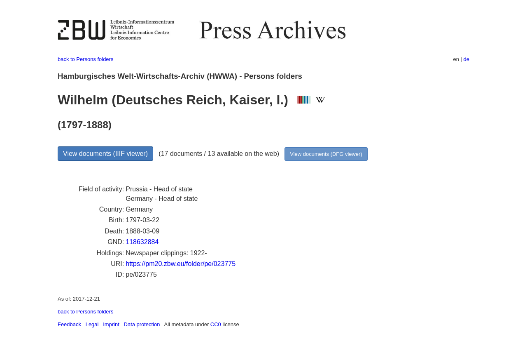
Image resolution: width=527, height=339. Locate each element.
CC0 (215, 324)
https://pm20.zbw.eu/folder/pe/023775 (181, 263)
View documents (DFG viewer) (326, 154)
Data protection (142, 324)
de (466, 59)
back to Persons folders (85, 59)
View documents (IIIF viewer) (105, 153)
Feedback (69, 324)
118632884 (142, 241)
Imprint (111, 324)
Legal (92, 324)
